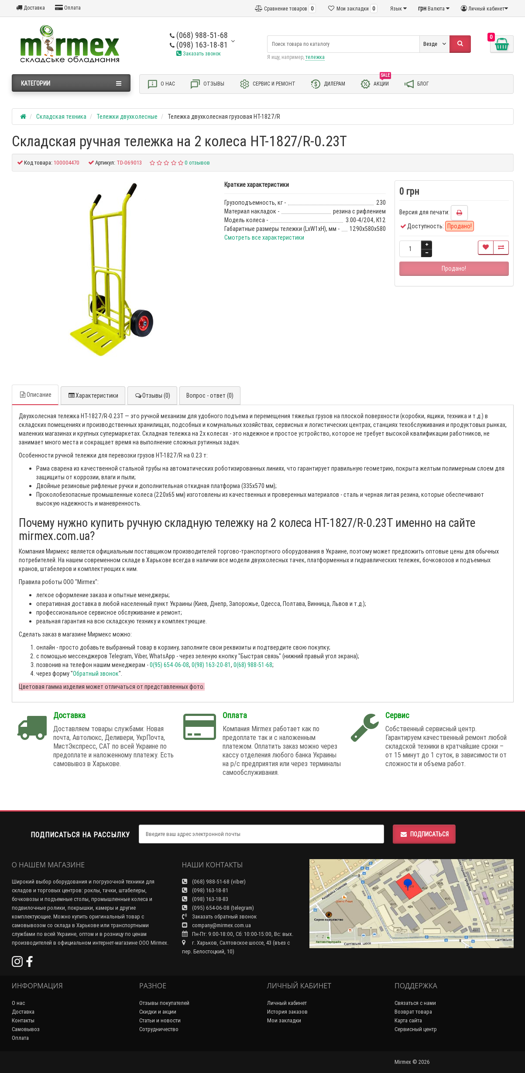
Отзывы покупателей (164, 1003)
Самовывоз (26, 1029)
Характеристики (93, 395)
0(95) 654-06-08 (169, 665)
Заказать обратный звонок (219, 916)
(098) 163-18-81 (199, 45)
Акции (375, 83)
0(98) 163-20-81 (211, 665)
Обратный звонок (96, 674)
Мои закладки (284, 1020)
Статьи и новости (160, 1020)
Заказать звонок (198, 53)
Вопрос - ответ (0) (209, 395)
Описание (35, 395)
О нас (161, 84)
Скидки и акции (157, 1011)
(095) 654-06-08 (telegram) (218, 907)
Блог (416, 84)
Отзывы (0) (152, 395)
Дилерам (327, 84)
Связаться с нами (415, 1003)
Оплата (68, 7)
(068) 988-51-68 (199, 35)
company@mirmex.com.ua (216, 925)
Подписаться (424, 834)
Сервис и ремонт (267, 84)
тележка (315, 57)
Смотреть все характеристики (264, 237)
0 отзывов (197, 162)
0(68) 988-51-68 (252, 665)
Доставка (30, 7)
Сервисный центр (416, 1029)
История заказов (287, 1011)
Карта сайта (408, 1020)
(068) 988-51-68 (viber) (214, 881)
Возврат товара (413, 1011)
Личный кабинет (287, 1003)
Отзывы (207, 84)
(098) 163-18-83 (205, 899)
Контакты (23, 1020)
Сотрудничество (158, 1029)
